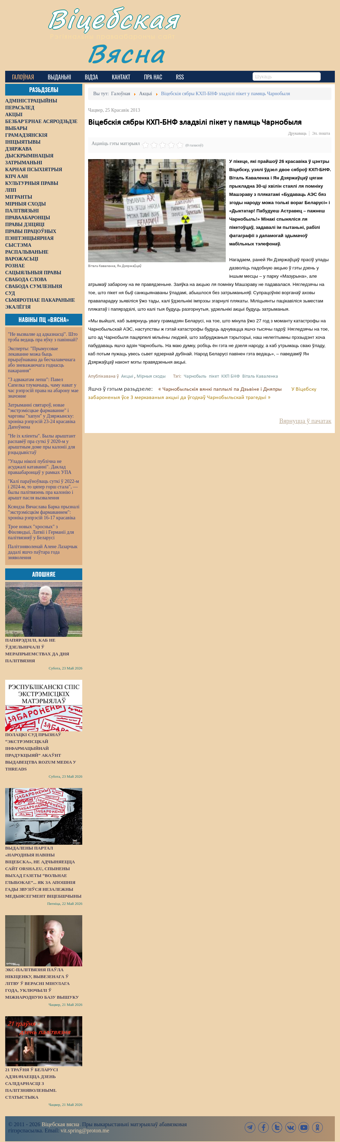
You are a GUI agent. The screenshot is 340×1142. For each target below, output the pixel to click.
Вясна (126, 53)
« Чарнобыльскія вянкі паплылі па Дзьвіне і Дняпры (220, 389)
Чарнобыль (195, 376)
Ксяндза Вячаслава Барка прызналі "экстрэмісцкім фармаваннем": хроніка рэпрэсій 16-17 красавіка (43, 512)
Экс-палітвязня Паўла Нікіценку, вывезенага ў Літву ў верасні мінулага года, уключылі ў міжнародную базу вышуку (42, 983)
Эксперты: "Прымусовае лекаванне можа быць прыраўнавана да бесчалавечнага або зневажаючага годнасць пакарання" (41, 359)
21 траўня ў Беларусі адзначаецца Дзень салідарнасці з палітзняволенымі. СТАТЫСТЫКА (31, 1083)
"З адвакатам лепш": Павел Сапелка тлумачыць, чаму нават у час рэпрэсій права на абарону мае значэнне (43, 388)
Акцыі (127, 376)
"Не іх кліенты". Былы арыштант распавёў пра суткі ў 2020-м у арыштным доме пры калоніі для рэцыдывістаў (41, 444)
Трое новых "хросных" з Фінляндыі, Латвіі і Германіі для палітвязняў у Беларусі (41, 532)
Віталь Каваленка (260, 376)
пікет (214, 376)
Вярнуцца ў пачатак (305, 421)
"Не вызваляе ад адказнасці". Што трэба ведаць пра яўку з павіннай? (43, 337)
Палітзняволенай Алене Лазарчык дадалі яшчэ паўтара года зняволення (42, 552)
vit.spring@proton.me (85, 1130)
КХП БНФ (230, 376)
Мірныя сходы (151, 376)
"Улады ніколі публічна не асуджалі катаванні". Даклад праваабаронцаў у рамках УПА (40, 467)
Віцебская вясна (60, 1124)
